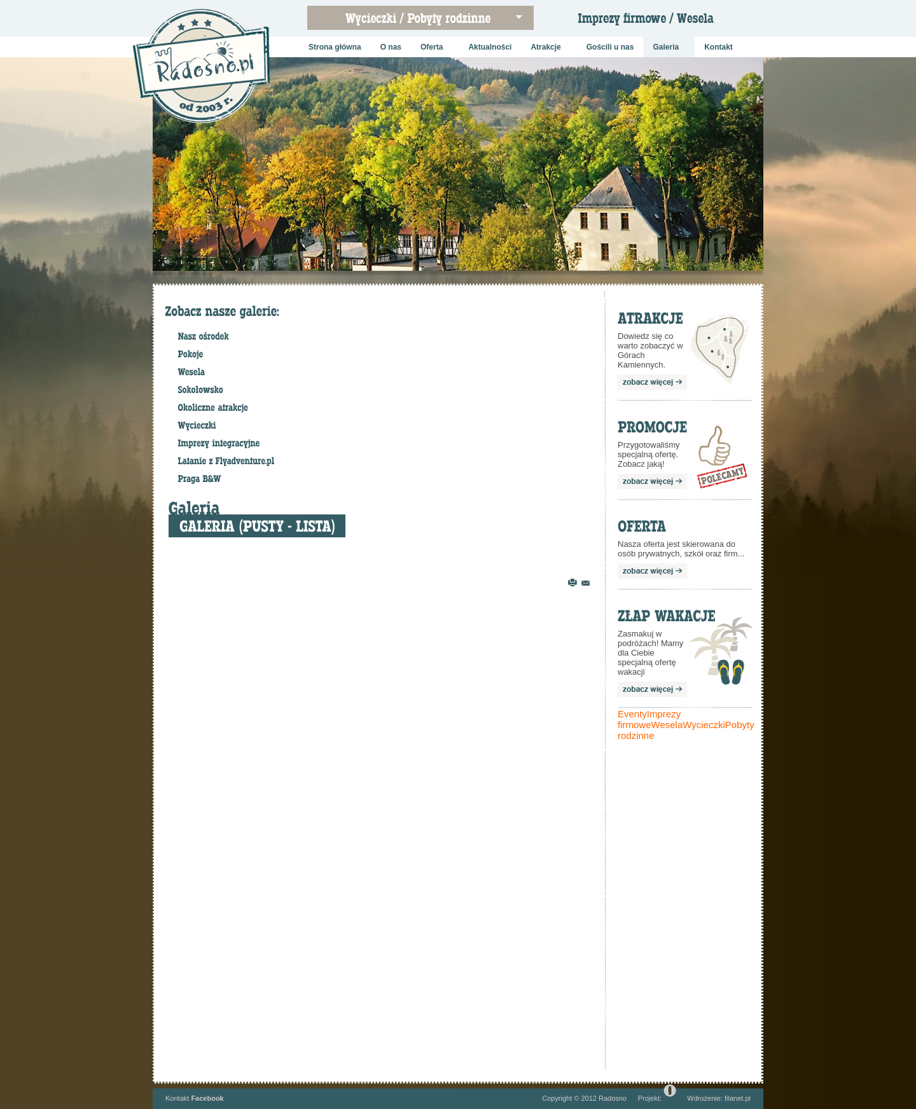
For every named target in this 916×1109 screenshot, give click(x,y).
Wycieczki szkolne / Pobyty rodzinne (426, 22)
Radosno (613, 1098)
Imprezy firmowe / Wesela (656, 22)
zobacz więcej (652, 382)
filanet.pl (738, 1098)
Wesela (667, 724)
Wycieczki (704, 724)
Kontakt (177, 1098)
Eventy (632, 713)
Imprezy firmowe (649, 719)
